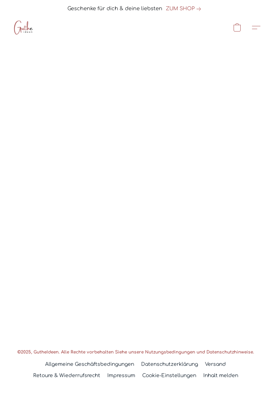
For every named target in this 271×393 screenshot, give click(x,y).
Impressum (121, 375)
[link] (185, 9)
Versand (215, 364)
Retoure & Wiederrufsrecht (66, 375)
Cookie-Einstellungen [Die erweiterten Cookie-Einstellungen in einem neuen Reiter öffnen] (169, 375)
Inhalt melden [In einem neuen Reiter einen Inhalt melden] (220, 375)
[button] (23, 27)
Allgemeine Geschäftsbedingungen (89, 364)
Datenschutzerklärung (169, 364)
